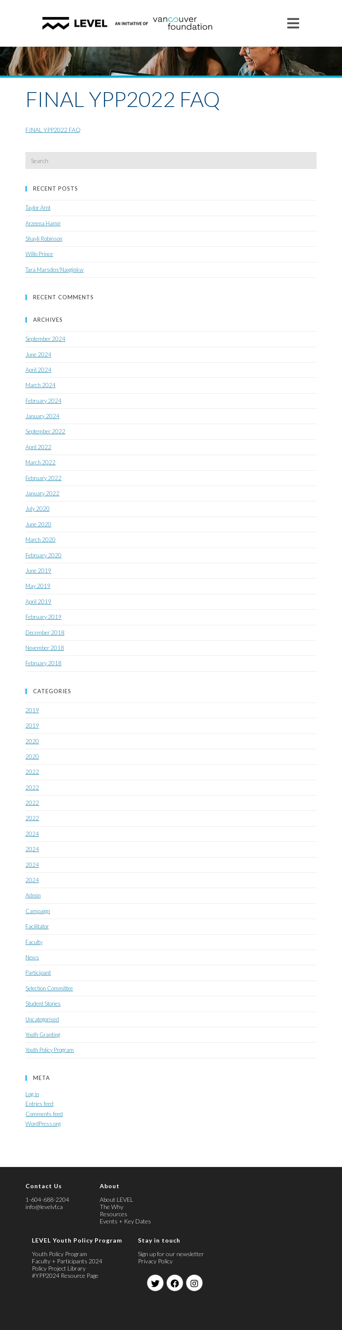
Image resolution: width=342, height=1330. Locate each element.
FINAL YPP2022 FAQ (53, 129)
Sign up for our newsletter (171, 1253)
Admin (33, 895)
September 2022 (45, 431)
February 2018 (43, 663)
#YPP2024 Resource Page (65, 1275)
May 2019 (37, 585)
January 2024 (42, 416)
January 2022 (42, 493)
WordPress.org (43, 1123)
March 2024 (40, 385)
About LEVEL (116, 1199)
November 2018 (44, 647)
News (32, 957)
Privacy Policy (155, 1261)
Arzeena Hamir (43, 223)
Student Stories (43, 1003)
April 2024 (38, 369)
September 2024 (45, 338)
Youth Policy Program (49, 1049)
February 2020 (43, 555)
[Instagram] (194, 1282)
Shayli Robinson (43, 238)
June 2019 (38, 570)
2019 (32, 710)
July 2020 (37, 508)
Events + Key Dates (125, 1221)
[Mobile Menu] (293, 23)
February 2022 (43, 478)
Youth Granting (42, 1034)
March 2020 (40, 539)
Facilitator (37, 926)
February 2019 (43, 616)
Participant (38, 972)
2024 (32, 833)
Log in (32, 1094)
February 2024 (43, 400)
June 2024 (38, 354)
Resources (113, 1214)
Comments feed (44, 1114)
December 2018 (44, 632)
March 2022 (40, 462)
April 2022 (38, 447)
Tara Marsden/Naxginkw (54, 269)
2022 (32, 771)
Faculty (33, 942)
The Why (111, 1206)
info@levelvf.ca (44, 1206)
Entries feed (39, 1103)
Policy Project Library (59, 1268)
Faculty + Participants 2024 (67, 1261)
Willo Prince (39, 253)
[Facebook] (174, 1282)
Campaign (37, 911)
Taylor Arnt (37, 207)
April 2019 (38, 601)
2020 (32, 741)
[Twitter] (155, 1282)
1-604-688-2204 (47, 1199)
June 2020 (38, 524)
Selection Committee (49, 988)
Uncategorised (42, 1019)
